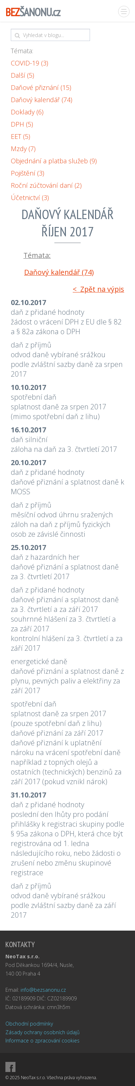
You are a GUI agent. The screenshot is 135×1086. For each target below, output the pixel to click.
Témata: (22, 50)
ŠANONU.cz (32, 12)
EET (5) (20, 136)
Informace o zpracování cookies (42, 1040)
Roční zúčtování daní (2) (46, 185)
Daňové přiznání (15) (41, 87)
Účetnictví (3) (30, 197)
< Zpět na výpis (98, 289)
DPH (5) (22, 124)
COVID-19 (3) (29, 63)
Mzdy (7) (23, 148)
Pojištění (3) (27, 173)
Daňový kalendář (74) (41, 99)
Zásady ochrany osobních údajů (42, 1032)
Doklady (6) (27, 112)
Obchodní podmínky (29, 1023)
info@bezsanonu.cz (43, 989)
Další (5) (22, 75)
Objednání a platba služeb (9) (54, 160)
